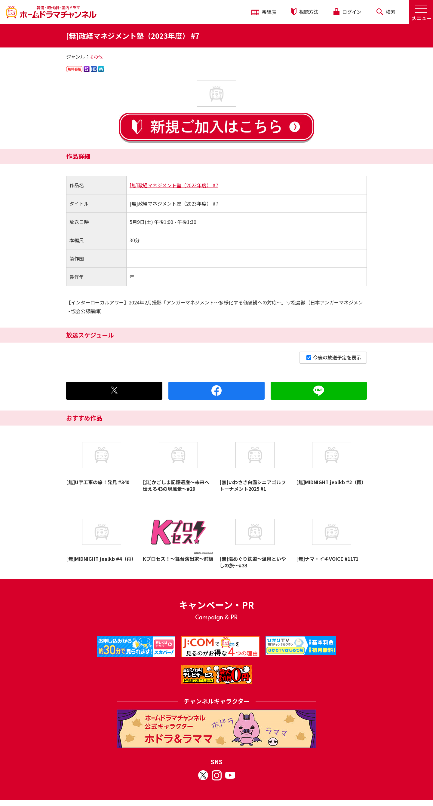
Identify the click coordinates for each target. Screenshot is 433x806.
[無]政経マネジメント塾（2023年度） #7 (174, 185)
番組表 (263, 11)
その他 (96, 57)
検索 (385, 11)
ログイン (347, 11)
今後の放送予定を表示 (333, 357)
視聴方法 (304, 11)
